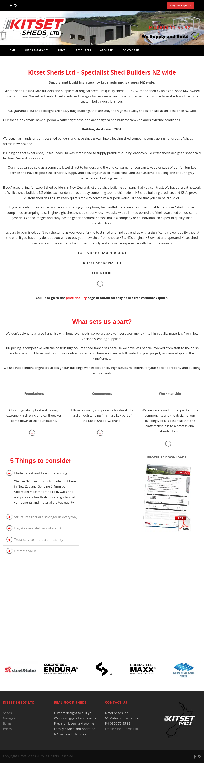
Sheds (7, 713)
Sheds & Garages (37, 50)
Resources (83, 50)
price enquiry (76, 298)
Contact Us (131, 50)
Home (11, 50)
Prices (62, 50)
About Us (107, 50)
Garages (9, 718)
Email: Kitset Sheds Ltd (121, 729)
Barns (7, 723)
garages (85, 96)
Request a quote (180, 5)
